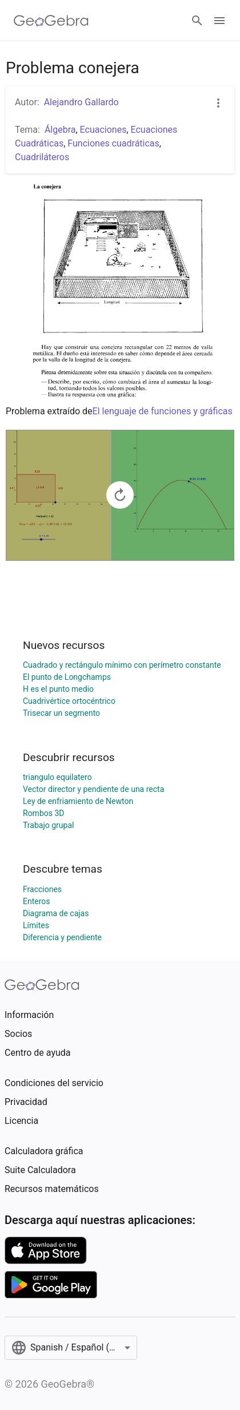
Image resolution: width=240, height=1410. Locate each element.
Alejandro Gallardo (81, 102)
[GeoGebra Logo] (51, 20)
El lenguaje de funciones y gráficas (163, 411)
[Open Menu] (219, 20)
